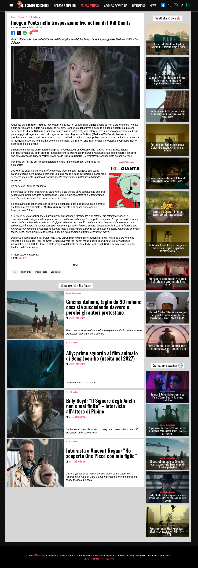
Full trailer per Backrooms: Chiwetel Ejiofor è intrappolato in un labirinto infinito (168, 147)
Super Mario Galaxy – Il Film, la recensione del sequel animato (167, 213)
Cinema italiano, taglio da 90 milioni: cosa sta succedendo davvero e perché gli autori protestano (168, 464)
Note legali (110, 558)
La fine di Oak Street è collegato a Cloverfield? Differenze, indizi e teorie (167, 45)
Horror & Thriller (65, 5)
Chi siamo (88, 558)
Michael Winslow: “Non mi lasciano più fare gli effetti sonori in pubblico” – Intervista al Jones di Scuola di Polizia (167, 315)
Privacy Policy (98, 558)
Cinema (21, 17)
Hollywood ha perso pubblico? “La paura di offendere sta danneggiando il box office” (167, 281)
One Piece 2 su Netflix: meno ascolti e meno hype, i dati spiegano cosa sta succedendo (168, 114)
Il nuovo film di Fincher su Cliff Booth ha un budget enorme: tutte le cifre (168, 179)
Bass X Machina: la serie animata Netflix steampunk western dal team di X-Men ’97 (168, 348)
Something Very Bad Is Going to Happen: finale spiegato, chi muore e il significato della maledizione (168, 80)
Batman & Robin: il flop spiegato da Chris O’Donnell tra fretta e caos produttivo (167, 397)
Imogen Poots (41, 272)
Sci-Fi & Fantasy (90, 5)
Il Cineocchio (39, 555)
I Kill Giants (26, 272)
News (153, 5)
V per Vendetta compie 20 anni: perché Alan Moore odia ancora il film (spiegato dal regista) (168, 431)
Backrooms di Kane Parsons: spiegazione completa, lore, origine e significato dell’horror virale (168, 248)
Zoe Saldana (56, 272)
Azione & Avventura (115, 5)
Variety (22, 257)
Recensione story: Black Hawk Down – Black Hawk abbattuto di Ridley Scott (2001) (167, 531)
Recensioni (138, 5)
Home (13, 17)
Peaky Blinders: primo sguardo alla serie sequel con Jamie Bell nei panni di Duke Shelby (168, 498)
